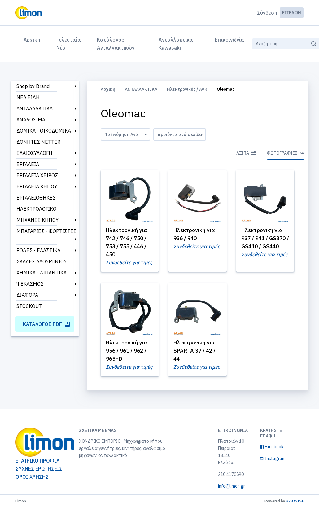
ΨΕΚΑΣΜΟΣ (30, 284)
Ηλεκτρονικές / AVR (187, 89)
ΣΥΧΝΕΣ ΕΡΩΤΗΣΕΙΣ (38, 470)
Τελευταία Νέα (68, 44)
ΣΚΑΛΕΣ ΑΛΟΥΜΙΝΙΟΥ (41, 261)
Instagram (273, 460)
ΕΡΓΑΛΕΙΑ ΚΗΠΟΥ (36, 186)
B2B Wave (295, 502)
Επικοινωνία (229, 40)
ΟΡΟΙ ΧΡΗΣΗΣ (32, 478)
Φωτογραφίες (285, 153)
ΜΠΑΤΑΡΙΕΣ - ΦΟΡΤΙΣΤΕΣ (46, 231)
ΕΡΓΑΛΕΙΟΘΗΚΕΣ (36, 198)
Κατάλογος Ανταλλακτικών (115, 44)
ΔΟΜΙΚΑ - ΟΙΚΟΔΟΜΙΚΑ (43, 131)
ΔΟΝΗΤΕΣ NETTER (38, 142)
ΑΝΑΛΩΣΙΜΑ (30, 119)
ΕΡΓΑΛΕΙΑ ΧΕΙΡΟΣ (37, 175)
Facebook (271, 448)
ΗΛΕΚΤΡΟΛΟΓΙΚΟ (36, 209)
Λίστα (246, 153)
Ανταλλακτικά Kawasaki (176, 44)
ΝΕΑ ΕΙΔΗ (28, 97)
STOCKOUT (29, 306)
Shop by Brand (33, 86)
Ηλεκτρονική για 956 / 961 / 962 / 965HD (128, 351)
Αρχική (33, 39)
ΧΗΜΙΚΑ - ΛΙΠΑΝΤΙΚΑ (41, 273)
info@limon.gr (231, 487)
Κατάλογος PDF (46, 324)
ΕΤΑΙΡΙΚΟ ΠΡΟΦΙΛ (37, 462)
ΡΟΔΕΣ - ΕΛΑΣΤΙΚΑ (38, 250)
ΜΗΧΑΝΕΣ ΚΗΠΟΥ (37, 220)
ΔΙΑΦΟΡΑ (27, 295)
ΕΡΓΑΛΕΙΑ (27, 164)
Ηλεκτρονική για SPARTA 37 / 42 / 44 (196, 351)
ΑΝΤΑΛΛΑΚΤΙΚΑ (34, 108)
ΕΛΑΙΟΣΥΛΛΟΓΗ (34, 153)
